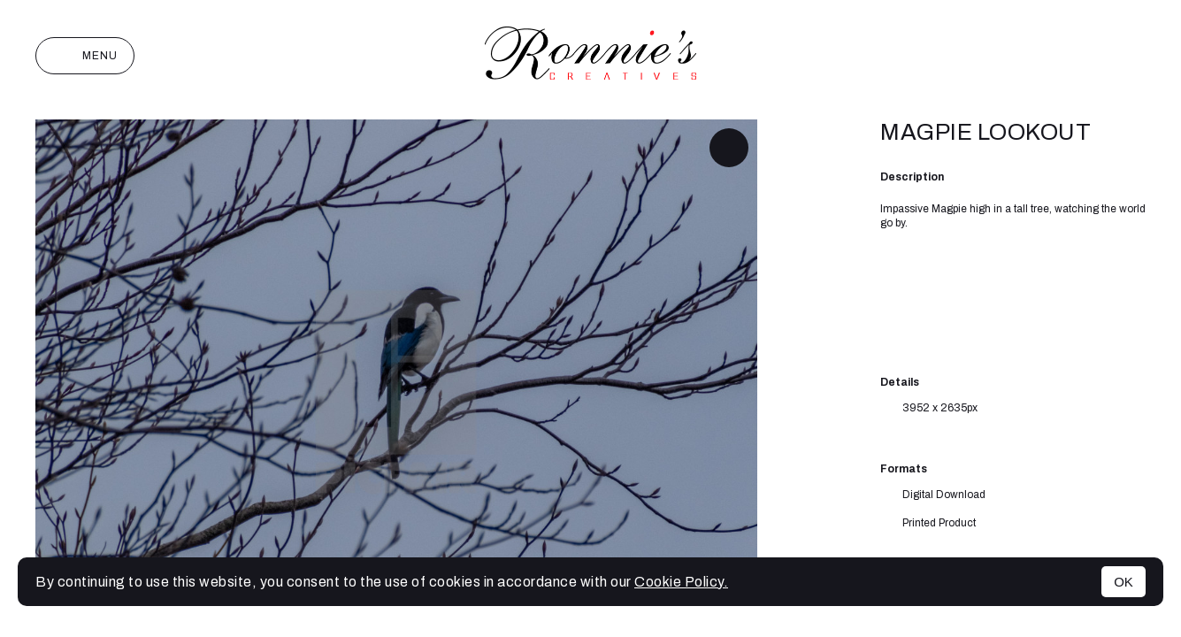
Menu (85, 55)
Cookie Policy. (681, 581)
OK (1123, 581)
